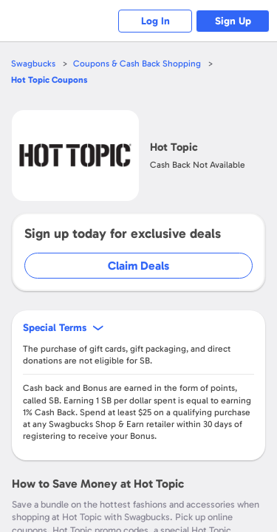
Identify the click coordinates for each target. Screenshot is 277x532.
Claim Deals (138, 266)
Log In (155, 21)
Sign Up (233, 21)
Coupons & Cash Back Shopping (137, 63)
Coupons (49, 80)
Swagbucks (33, 63)
